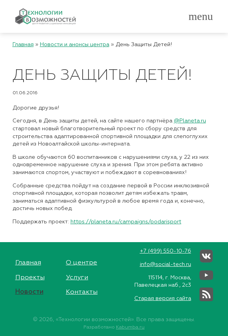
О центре (81, 262)
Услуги (77, 277)
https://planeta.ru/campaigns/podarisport (126, 222)
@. (187, 121)
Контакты (82, 292)
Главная (23, 44)
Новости (29, 292)
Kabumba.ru (130, 327)
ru (203, 121)
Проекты (30, 277)
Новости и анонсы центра (74, 44)
